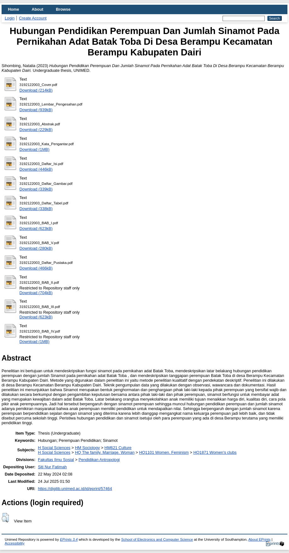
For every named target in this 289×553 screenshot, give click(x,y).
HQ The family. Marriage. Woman (104, 452)
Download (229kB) (36, 129)
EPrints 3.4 (68, 539)
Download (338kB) (36, 208)
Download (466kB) (36, 268)
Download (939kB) (36, 109)
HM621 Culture (118, 447)
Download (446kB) (36, 169)
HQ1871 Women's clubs (214, 452)
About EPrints (259, 539)
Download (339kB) (36, 189)
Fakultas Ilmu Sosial (56, 459)
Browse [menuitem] (63, 9)
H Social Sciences (54, 447)
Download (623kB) (36, 228)
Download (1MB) (34, 149)
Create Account (33, 18)
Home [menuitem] (13, 9)
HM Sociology (87, 447)
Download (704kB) (36, 292)
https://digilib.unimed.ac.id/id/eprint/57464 (75, 488)
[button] (5, 517)
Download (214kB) (36, 90)
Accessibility (15, 543)
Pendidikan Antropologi (99, 459)
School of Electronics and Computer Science (157, 539)
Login (9, 18)
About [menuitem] (37, 9)
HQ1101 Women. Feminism (164, 452)
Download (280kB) (36, 248)
